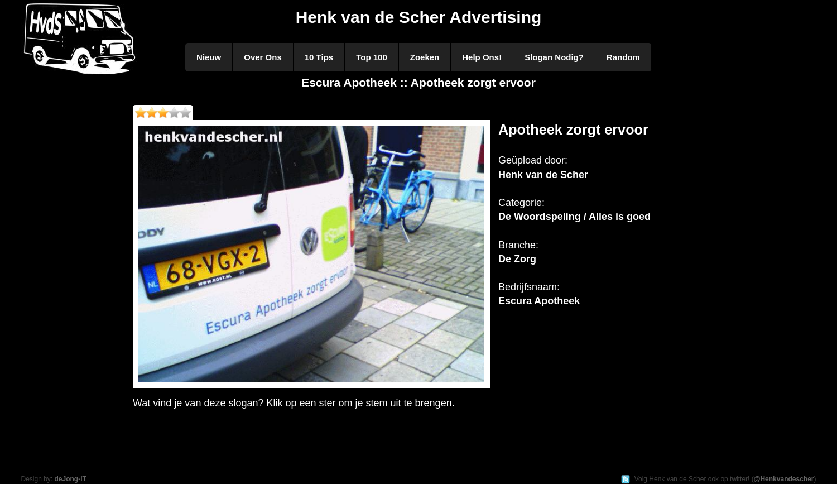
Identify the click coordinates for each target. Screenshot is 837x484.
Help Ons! (482, 57)
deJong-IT (70, 479)
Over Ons (263, 57)
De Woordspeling (539, 216)
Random (623, 57)
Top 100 (371, 57)
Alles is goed (620, 216)
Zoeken (425, 57)
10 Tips (319, 57)
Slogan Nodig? (554, 57)
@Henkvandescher (784, 479)
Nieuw (208, 57)
